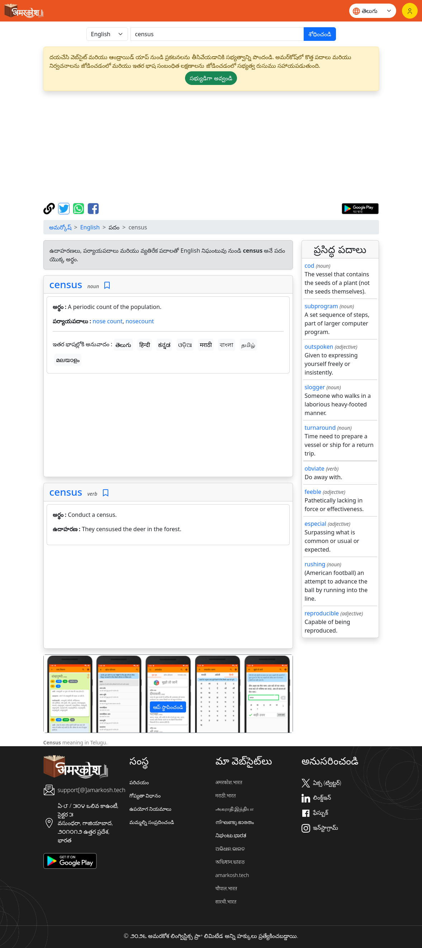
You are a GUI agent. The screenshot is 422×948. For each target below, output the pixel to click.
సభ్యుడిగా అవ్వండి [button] (211, 78)
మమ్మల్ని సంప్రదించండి (151, 822)
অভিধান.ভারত (230, 861)
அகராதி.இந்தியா (234, 808)
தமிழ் (248, 345)
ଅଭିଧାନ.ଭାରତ (230, 848)
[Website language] (372, 11)
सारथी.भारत (226, 901)
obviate (314, 468)
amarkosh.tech (232, 875)
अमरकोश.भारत (228, 782)
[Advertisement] (168, 426)
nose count (107, 321)
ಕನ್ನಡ (164, 345)
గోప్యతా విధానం (145, 795)
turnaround (320, 428)
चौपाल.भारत (226, 888)
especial (315, 524)
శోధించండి (319, 34)
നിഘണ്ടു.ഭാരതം (234, 822)
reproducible (322, 613)
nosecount (139, 321)
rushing (315, 564)
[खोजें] (217, 34)
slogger (315, 387)
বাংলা (226, 345)
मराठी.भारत (225, 795)
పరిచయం (139, 782)
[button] (62, 694)
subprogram (321, 306)
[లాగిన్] (410, 11)
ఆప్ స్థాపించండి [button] (168, 707)
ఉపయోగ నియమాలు (150, 808)
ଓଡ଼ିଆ (185, 345)
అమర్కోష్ (60, 227)
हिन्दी (144, 345)
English (90, 227)
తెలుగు (123, 345)
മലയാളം (68, 360)
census (65, 284)
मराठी (206, 345)
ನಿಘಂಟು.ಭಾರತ (230, 835)
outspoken (319, 347)
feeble (313, 492)
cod (309, 266)
